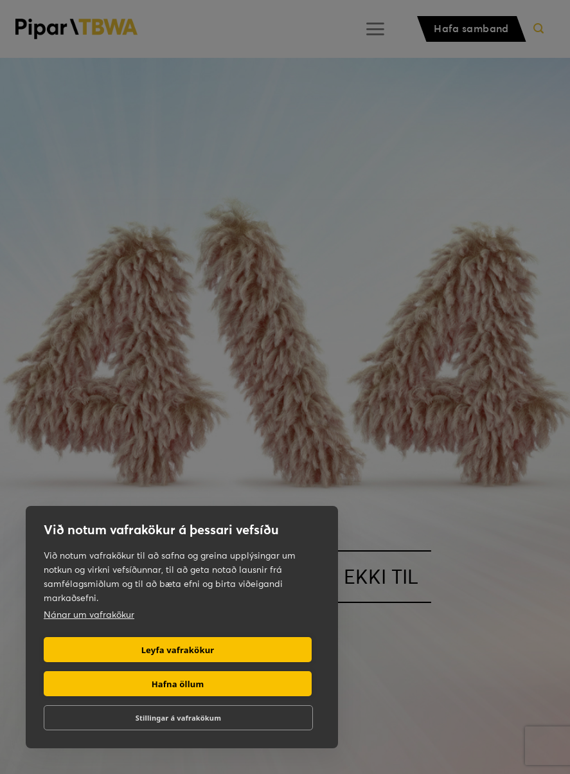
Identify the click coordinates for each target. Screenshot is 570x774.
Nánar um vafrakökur (89, 614)
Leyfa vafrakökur (178, 650)
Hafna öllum (178, 684)
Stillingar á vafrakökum (178, 718)
